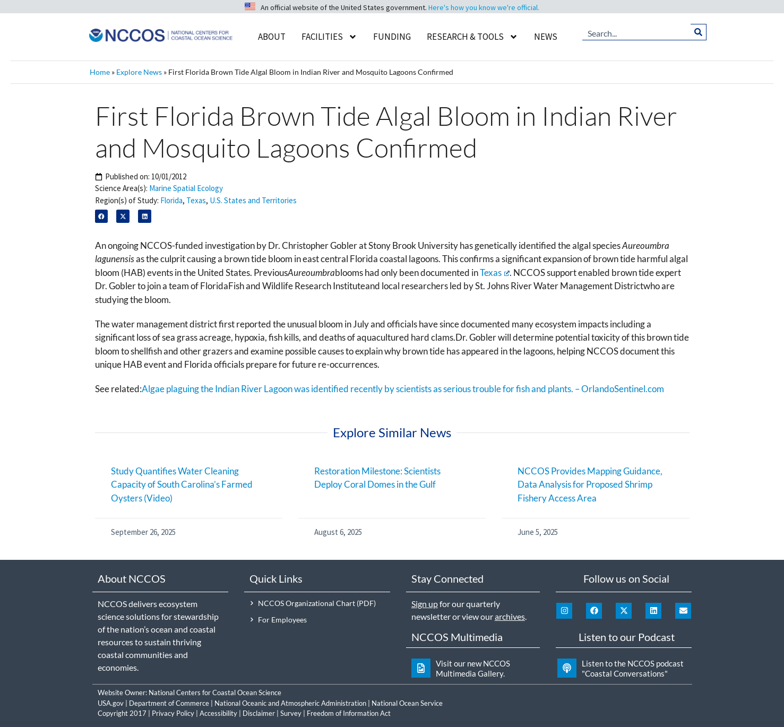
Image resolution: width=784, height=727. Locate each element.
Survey (290, 713)
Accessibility (218, 713)
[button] (101, 216)
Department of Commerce (169, 703)
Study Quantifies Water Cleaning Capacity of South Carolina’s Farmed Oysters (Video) (182, 484)
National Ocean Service (407, 703)
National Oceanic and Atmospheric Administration (290, 703)
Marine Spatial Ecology (186, 188)
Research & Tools (472, 37)
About (272, 36)
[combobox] (636, 32)
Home (100, 71)
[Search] (698, 32)
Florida (171, 200)
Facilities (329, 37)
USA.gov (111, 703)
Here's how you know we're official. (483, 7)
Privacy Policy (173, 713)
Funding (392, 36)
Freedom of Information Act (349, 713)
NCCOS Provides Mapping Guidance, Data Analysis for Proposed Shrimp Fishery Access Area (590, 484)
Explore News (139, 71)
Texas (196, 200)
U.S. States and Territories (253, 200)
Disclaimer (259, 713)
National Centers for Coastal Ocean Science (215, 692)
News (545, 36)
